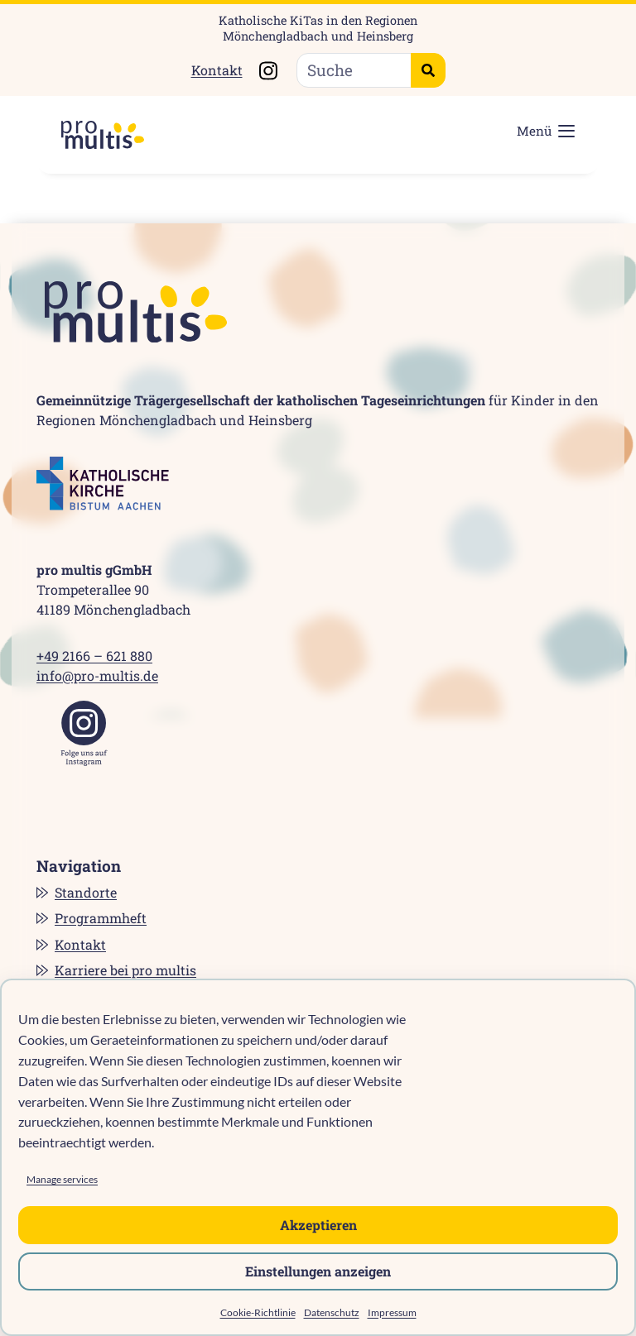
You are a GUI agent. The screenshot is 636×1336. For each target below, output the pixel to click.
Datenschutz (331, 1312)
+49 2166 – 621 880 (94, 655)
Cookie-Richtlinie (258, 1312)
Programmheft (101, 918)
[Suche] (354, 71)
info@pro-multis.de (97, 675)
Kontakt (217, 70)
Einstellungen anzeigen (318, 1271)
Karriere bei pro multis (125, 970)
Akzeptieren (318, 1224)
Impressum (392, 1312)
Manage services (62, 1179)
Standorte (86, 892)
